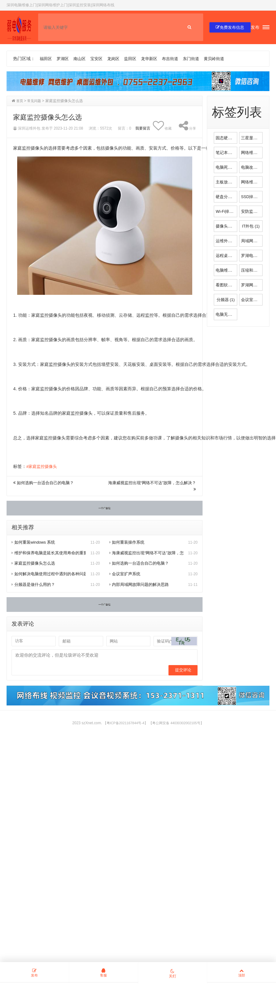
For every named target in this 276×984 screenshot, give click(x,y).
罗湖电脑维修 (257, 255)
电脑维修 (228, 270)
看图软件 (228, 285)
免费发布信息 (228, 27)
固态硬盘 (228, 138)
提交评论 (182, 671)
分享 (187, 125)
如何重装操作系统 (128, 542)
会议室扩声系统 (126, 574)
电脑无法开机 (232, 314)
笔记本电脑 (230, 152)
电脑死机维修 (232, 167)
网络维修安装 (257, 152)
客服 (103, 973)
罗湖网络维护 (257, 285)
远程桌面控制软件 (236, 255)
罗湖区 (64, 58)
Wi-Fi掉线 (228, 211)
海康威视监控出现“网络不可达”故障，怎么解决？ (146, 553)
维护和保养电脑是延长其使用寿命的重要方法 (49, 553)
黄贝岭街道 (224, 58)
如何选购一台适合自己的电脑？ (47, 483)
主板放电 (228, 182)
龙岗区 (117, 58)
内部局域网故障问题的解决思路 (141, 584)
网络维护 (253, 182)
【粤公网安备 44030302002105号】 (178, 724)
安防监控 (253, 211)
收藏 (161, 125)
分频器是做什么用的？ (35, 584)
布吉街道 (177, 58)
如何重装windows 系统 (35, 542)
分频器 (225, 299)
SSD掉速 (253, 196)
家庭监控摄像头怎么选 (35, 563)
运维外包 (228, 240)
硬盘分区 (228, 196)
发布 (255, 27)
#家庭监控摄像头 (42, 466)
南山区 (81, 58)
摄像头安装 (230, 226)
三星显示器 (255, 138)
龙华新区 (155, 58)
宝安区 (99, 58)
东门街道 (199, 58)
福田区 (46, 58)
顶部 (241, 973)
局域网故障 (255, 240)
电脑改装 (253, 167)
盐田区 (135, 58)
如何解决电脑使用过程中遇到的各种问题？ (49, 574)
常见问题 (35, 101)
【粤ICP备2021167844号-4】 (123, 724)
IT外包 (250, 226)
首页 (20, 101)
